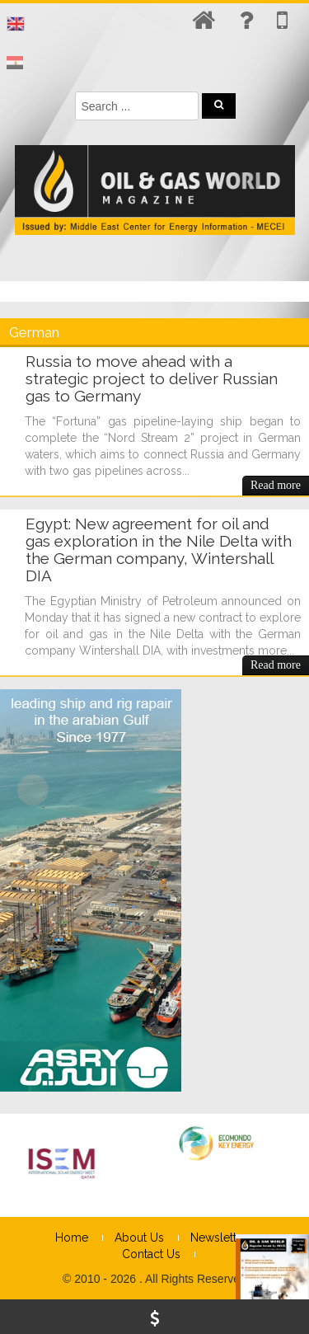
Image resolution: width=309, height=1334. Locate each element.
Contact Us (151, 1254)
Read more (275, 485)
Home (71, 1237)
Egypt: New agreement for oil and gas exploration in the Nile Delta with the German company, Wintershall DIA (159, 549)
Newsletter (218, 1237)
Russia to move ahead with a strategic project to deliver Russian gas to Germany (152, 378)
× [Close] (295, 1247)
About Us (139, 1237)
